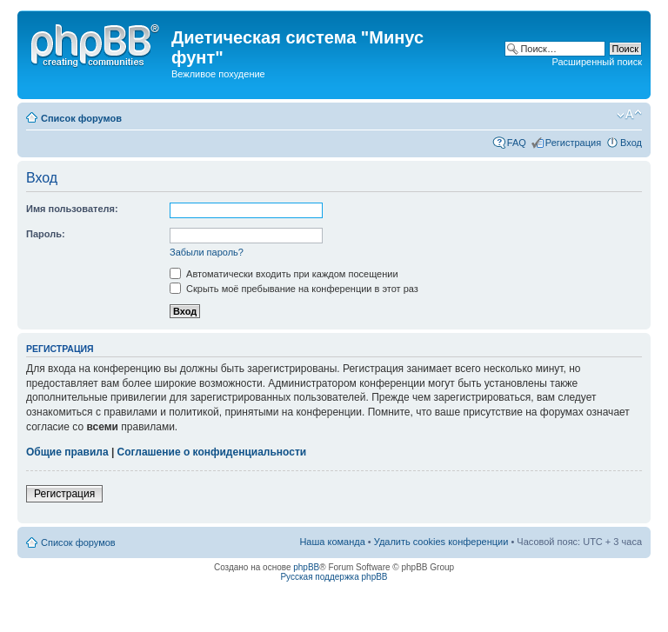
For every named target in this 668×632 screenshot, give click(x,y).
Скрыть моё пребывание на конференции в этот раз (294, 288)
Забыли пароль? (207, 252)
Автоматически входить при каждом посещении (284, 274)
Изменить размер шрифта (629, 115)
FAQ (516, 142)
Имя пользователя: (72, 208)
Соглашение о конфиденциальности (212, 452)
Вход (631, 142)
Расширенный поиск (596, 62)
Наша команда (331, 541)
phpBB (306, 567)
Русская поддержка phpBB (333, 577)
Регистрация (573, 142)
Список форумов (81, 118)
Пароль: (45, 234)
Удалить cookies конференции (441, 541)
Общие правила (67, 452)
